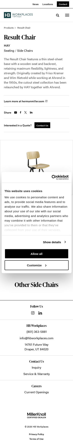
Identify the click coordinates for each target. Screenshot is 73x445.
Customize (36, 265)
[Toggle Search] (57, 15)
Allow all (36, 253)
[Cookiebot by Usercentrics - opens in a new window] (52, 177)
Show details (52, 242)
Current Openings (36, 392)
